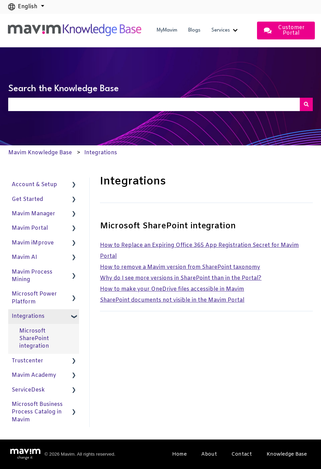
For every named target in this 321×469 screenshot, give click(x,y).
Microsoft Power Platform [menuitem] (34, 297)
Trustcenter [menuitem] (27, 360)
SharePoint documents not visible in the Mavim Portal (172, 300)
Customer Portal (284, 30)
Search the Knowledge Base (63, 88)
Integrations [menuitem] (28, 316)
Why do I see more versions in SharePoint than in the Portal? (180, 278)
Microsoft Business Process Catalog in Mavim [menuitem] (37, 412)
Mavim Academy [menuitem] (34, 375)
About (209, 454)
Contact (241, 454)
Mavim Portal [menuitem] (30, 228)
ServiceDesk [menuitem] (28, 390)
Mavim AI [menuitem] (24, 257)
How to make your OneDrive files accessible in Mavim (172, 289)
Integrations (100, 152)
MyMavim (167, 30)
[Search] (306, 104)
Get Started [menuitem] (27, 199)
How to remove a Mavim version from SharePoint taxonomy (180, 267)
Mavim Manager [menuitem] (33, 213)
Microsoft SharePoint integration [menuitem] (34, 338)
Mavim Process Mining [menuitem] (32, 275)
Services (220, 30)
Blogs (194, 30)
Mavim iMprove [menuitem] (33, 242)
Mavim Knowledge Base (40, 152)
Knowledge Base (287, 454)
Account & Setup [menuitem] (34, 184)
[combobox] (154, 104)
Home (179, 454)
